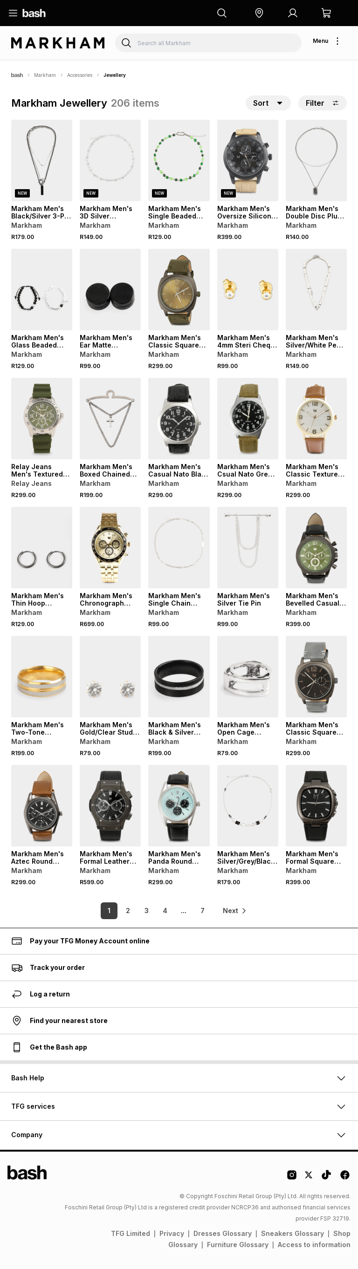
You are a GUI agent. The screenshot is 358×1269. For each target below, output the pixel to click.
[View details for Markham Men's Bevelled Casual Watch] (316, 547)
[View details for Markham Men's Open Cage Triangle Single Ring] (247, 676)
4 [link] (165, 910)
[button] (259, 13)
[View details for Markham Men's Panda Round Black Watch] (178, 805)
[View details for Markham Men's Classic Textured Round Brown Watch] (316, 418)
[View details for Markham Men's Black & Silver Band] (178, 676)
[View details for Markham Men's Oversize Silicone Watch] (247, 160)
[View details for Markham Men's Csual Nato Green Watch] (247, 418)
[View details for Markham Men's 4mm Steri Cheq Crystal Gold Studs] (247, 289)
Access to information (314, 1245)
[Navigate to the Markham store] (57, 42)
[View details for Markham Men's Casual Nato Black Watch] (178, 418)
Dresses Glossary (222, 1233)
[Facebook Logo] (345, 1178)
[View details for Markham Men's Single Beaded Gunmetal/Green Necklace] (178, 160)
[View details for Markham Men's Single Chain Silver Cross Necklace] (178, 547)
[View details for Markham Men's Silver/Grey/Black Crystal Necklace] (247, 805)
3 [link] (147, 910)
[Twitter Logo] (309, 1178)
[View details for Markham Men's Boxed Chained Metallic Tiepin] (110, 418)
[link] (235, 910)
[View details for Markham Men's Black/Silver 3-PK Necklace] (41, 160)
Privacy (171, 1233)
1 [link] (109, 910)
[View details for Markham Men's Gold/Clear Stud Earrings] (110, 676)
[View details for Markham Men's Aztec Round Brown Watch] (41, 805)
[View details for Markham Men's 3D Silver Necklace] (110, 160)
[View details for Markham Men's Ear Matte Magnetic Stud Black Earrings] (110, 289)
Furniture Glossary (237, 1245)
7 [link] (202, 910)
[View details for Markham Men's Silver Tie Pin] (247, 547)
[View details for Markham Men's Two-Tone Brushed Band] (41, 676)
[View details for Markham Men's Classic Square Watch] (316, 676)
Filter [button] (322, 103)
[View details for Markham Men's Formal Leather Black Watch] (110, 805)
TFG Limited (130, 1233)
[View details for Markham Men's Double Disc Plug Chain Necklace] (316, 160)
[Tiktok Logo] (326, 1178)
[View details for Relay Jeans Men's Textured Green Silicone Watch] (41, 418)
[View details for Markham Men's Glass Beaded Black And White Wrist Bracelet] (41, 289)
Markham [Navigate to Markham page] (45, 75)
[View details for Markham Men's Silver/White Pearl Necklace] (316, 289)
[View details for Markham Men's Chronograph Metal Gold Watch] (110, 547)
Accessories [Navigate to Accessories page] (79, 75)
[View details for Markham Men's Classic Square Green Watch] (178, 289)
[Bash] (17, 75)
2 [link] (128, 910)
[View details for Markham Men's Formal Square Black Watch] (316, 805)
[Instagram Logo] (291, 1178)
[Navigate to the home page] (34, 13)
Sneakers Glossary (292, 1233)
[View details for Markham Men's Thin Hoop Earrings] (41, 547)
